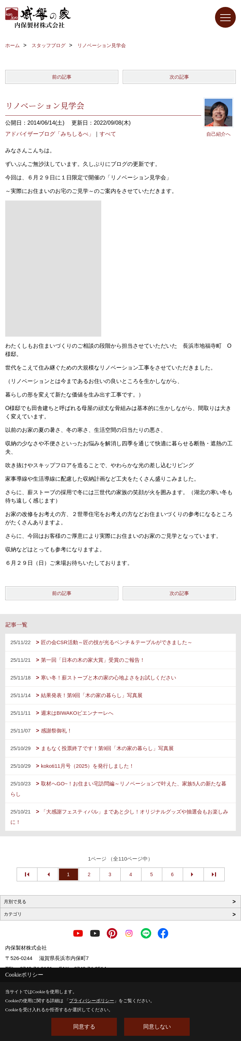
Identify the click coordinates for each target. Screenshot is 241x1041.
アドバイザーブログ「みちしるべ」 (49, 134)
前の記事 (61, 77)
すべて (108, 134)
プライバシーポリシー (91, 1000)
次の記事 (179, 77)
